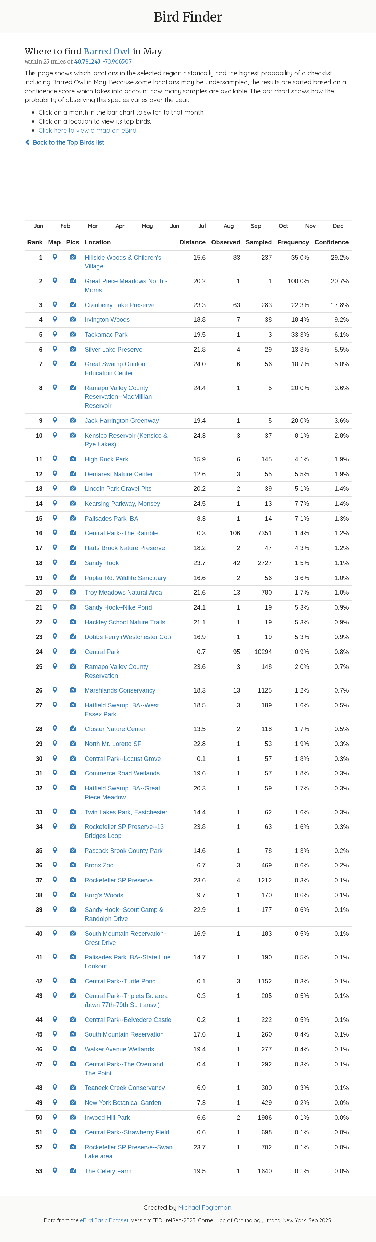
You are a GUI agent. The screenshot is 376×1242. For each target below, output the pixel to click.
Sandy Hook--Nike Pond (118, 607)
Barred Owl (106, 51)
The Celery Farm (108, 1171)
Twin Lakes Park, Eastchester (126, 812)
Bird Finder (188, 17)
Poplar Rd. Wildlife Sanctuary (125, 577)
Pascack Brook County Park (124, 850)
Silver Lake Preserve (114, 349)
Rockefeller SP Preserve (119, 880)
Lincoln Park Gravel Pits (118, 488)
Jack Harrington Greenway (122, 420)
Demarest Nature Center (119, 474)
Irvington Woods (107, 319)
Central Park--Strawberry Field (127, 1132)
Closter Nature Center (115, 728)
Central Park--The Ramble (121, 533)
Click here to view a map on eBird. (88, 130)
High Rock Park (106, 459)
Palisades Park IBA (111, 518)
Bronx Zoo (99, 865)
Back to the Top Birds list (64, 142)
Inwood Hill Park (107, 1117)
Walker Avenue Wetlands (119, 1049)
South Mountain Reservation (124, 1034)
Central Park (102, 651)
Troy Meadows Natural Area (123, 592)
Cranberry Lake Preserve (120, 305)
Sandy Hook (102, 563)
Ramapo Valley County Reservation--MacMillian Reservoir (118, 397)
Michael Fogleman (204, 1207)
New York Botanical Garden (123, 1102)
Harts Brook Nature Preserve (125, 548)
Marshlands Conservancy (120, 690)
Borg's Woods (104, 895)
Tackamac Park (106, 334)
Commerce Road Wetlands (122, 773)
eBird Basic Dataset (104, 1220)
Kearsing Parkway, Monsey (122, 503)
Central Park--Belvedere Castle (128, 1019)
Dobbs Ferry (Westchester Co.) (128, 636)
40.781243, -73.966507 (103, 61)
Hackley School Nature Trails (125, 622)
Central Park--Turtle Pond (120, 981)
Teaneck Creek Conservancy (125, 1087)
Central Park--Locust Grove (123, 758)
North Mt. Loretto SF (113, 743)
